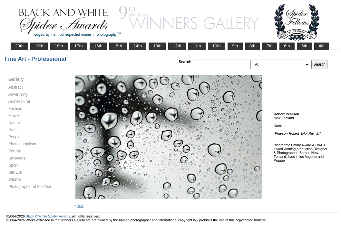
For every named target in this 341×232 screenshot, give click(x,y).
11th (197, 46)
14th (137, 46)
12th (177, 46)
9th (235, 46)
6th (287, 46)
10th (216, 46)
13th (157, 46)
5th (304, 46)
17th (78, 46)
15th (118, 46)
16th (98, 46)
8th (252, 46)
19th (39, 46)
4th (321, 46)
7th (269, 46)
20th (19, 46)
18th (58, 46)
